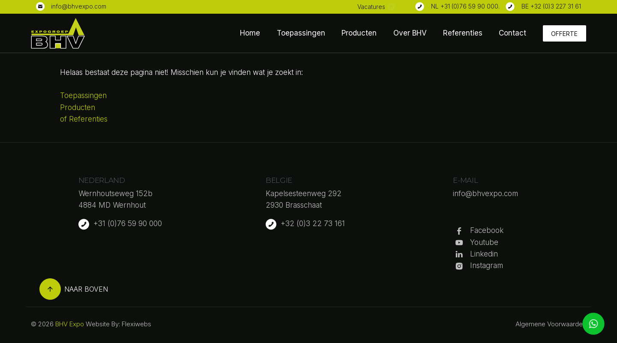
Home (250, 33)
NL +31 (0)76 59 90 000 (464, 6)
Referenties (462, 33)
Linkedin (484, 254)
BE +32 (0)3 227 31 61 (551, 6)
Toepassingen (301, 33)
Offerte (564, 33)
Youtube (484, 242)
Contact (512, 33)
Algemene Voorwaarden (550, 324)
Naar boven (73, 289)
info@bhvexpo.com (78, 6)
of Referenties (84, 119)
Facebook (486, 230)
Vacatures (371, 6)
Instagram (486, 265)
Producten (359, 33)
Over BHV (410, 33)
